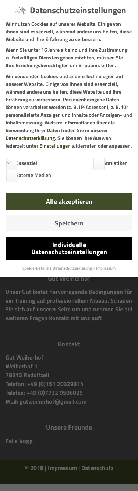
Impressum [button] (106, 268)
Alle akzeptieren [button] (69, 201)
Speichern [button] (69, 223)
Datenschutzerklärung (30, 138)
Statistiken (110, 163)
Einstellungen (55, 145)
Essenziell (22, 163)
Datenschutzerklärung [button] (73, 268)
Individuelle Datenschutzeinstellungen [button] (69, 248)
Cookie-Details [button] (35, 268)
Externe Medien (28, 175)
